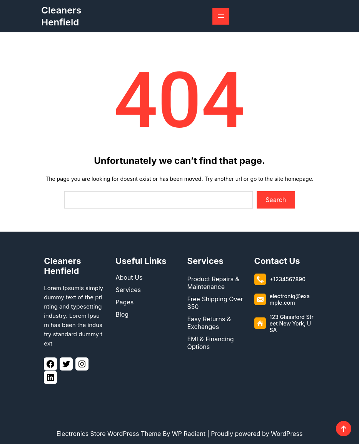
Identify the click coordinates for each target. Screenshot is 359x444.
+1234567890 (288, 277)
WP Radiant (188, 433)
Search (275, 200)
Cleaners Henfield (62, 264)
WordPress (286, 433)
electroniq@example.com (290, 297)
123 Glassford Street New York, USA (292, 321)
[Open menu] (220, 16)
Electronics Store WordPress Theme (109, 433)
